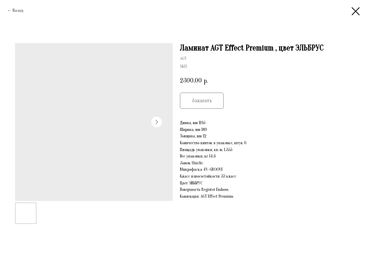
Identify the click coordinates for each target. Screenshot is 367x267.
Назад (18, 10)
